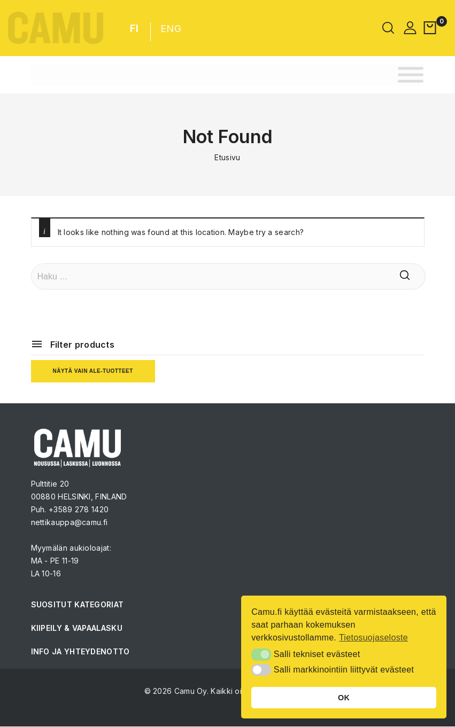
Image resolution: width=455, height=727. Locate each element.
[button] (261, 654)
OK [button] (344, 697)
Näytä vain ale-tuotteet (93, 371)
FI (134, 28)
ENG (170, 28)
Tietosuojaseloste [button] (373, 637)
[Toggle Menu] (410, 74)
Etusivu (227, 157)
